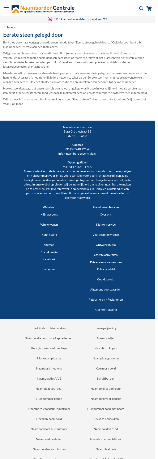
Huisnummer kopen (49, 398)
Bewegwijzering (105, 328)
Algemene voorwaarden (105, 289)
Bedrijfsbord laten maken (49, 328)
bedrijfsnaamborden (37, 180)
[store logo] (43, 9)
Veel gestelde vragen (106, 234)
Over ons (106, 214)
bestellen (39, 189)
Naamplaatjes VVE (49, 378)
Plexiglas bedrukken (106, 419)
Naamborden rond (106, 429)
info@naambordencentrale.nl (77, 153)
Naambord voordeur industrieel (49, 408)
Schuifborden (106, 378)
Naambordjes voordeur (106, 388)
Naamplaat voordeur (49, 388)
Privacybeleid (106, 269)
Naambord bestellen (49, 439)
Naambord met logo (49, 368)
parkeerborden (62, 180)
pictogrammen (85, 180)
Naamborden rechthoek (105, 439)
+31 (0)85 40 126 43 (77, 149)
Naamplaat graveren (106, 358)
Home (11, 27)
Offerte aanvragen (106, 254)
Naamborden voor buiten (49, 449)
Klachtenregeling (106, 309)
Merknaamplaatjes (49, 358)
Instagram (49, 269)
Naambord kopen (105, 348)
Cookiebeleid (105, 279)
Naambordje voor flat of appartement (49, 338)
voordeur (70, 175)
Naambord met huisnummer (49, 429)
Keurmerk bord (106, 368)
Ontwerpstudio (106, 244)
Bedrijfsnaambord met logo (49, 348)
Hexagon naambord (49, 419)
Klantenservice (106, 224)
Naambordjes (106, 338)
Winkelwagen (49, 224)
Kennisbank (49, 234)
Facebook (49, 259)
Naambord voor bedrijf (106, 398)
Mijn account (49, 214)
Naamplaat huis (106, 449)
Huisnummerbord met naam (105, 408)
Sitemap (49, 244)
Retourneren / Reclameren (106, 299)
